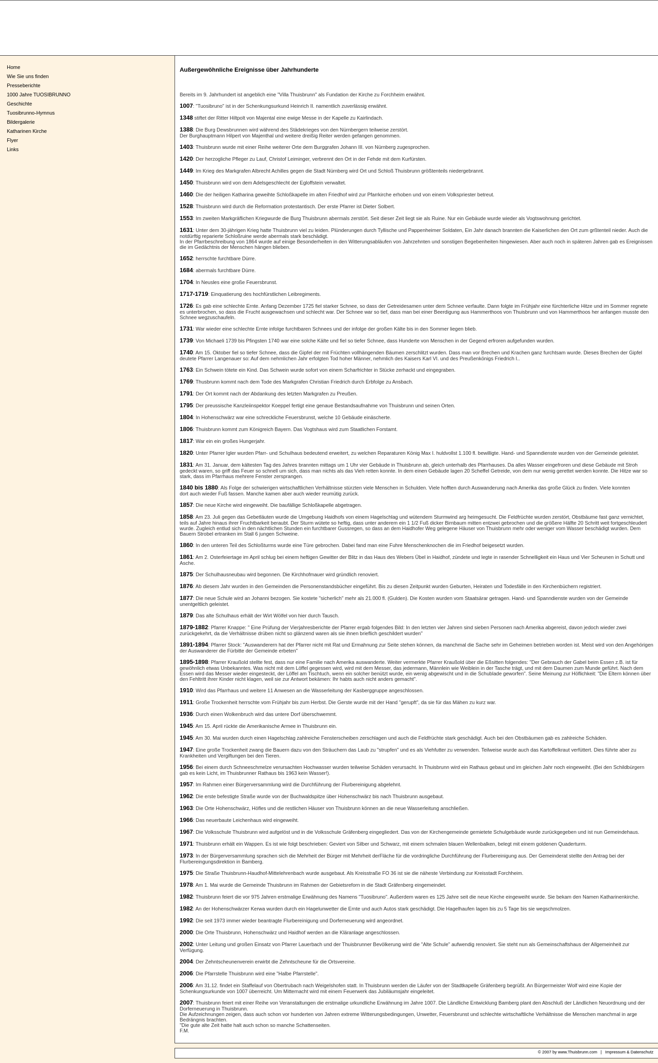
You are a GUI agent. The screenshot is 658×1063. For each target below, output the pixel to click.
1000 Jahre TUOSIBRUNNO (38, 94)
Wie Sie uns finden (28, 76)
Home (13, 67)
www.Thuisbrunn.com (577, 1052)
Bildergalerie (21, 122)
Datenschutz (642, 1052)
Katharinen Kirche (27, 131)
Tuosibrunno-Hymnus (31, 113)
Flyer (12, 140)
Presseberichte (23, 85)
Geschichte (19, 103)
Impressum (615, 1052)
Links (13, 149)
